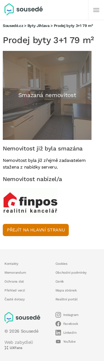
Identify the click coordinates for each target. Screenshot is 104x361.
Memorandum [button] (15, 273)
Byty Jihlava (38, 25)
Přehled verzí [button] (14, 290)
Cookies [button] (61, 264)
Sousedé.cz (13, 25)
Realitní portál (66, 299)
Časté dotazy (14, 299)
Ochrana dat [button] (14, 281)
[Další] (96, 10)
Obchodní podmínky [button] (71, 273)
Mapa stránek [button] (66, 290)
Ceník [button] (59, 281)
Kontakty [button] (11, 264)
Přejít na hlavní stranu (36, 230)
